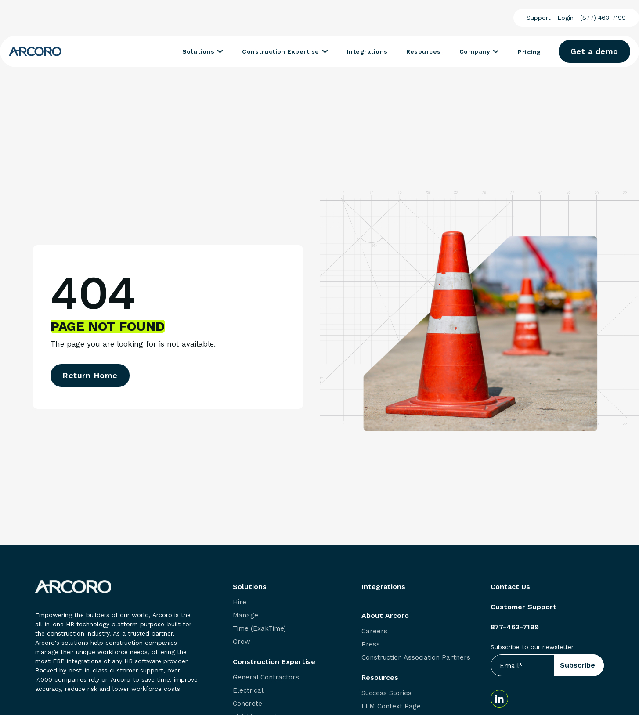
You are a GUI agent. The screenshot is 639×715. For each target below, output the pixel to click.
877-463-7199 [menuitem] (515, 627)
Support (539, 17)
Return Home (90, 375)
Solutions (198, 51)
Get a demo (594, 51)
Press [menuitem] (370, 644)
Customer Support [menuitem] (523, 606)
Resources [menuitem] (379, 677)
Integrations (367, 51)
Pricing (529, 51)
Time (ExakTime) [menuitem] (259, 628)
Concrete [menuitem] (247, 704)
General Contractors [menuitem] (266, 677)
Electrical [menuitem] (248, 690)
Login (565, 17)
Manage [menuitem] (245, 615)
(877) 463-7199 (603, 17)
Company (474, 51)
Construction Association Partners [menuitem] (415, 657)
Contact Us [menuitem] (510, 586)
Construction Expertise (280, 51)
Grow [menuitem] (241, 642)
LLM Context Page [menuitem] (391, 706)
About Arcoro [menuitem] (385, 615)
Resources (423, 51)
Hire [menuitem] (239, 602)
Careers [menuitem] (374, 631)
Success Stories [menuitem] (386, 693)
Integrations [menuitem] (383, 586)
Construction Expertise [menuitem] (274, 661)
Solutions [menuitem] (250, 586)
